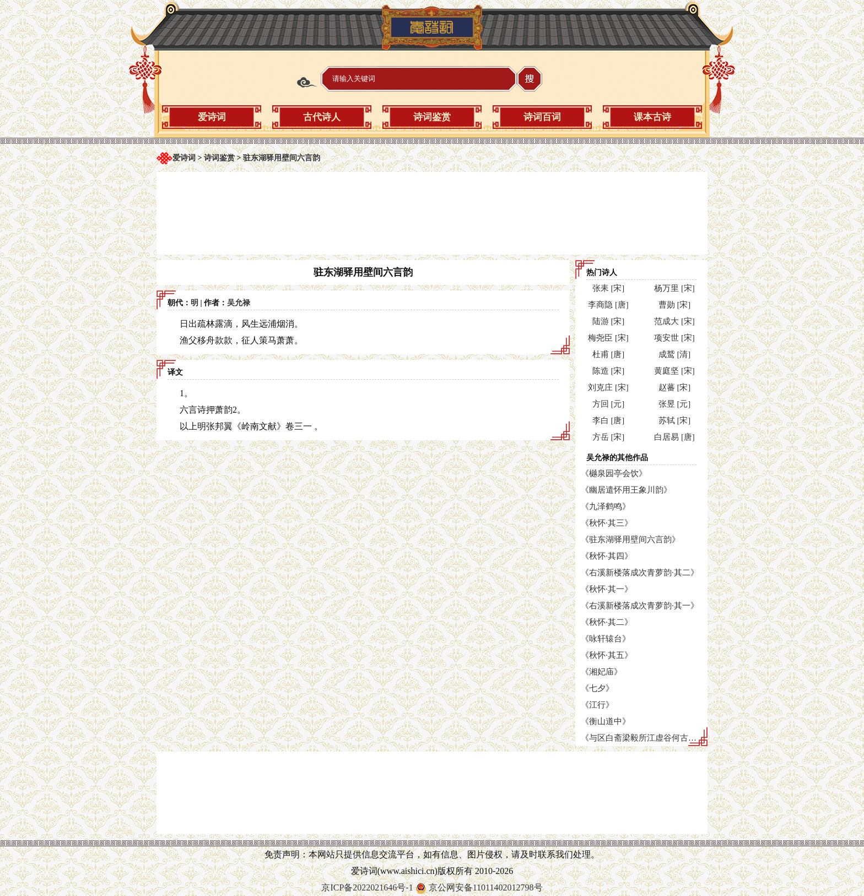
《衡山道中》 (605, 721)
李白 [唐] (608, 420)
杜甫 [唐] (608, 354)
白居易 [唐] (674, 437)
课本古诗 (652, 117)
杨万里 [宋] (674, 288)
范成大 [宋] (674, 321)
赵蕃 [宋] (674, 387)
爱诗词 (212, 117)
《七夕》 (597, 688)
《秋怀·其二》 (607, 622)
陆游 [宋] (608, 321)
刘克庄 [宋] (608, 387)
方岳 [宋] (608, 437)
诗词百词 (542, 117)
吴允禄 (238, 303)
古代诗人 (322, 117)
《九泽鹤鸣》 (605, 506)
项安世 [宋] (674, 337)
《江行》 (597, 704)
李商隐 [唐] (608, 304)
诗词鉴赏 (432, 117)
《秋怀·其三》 (607, 523)
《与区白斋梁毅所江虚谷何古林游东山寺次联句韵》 (676, 737)
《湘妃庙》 (601, 671)
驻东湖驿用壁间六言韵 (281, 158)
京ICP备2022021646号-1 (367, 887)
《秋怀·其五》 (607, 655)
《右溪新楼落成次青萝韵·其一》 (640, 605)
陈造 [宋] (608, 370)
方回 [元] (608, 404)
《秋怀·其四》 (607, 556)
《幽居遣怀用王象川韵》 (626, 489)
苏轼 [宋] (674, 420)
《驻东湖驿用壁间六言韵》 (630, 539)
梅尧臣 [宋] (608, 337)
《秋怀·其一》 (607, 589)
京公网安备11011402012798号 (486, 887)
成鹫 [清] (674, 354)
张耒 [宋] (608, 288)
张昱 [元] (674, 404)
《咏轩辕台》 (605, 638)
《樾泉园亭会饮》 (614, 473)
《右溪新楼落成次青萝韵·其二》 (640, 572)
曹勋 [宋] (674, 304)
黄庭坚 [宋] (674, 370)
